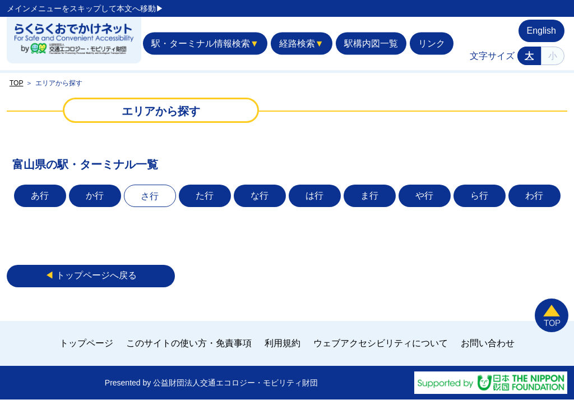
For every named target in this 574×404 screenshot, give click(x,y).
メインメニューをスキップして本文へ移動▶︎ (85, 8)
